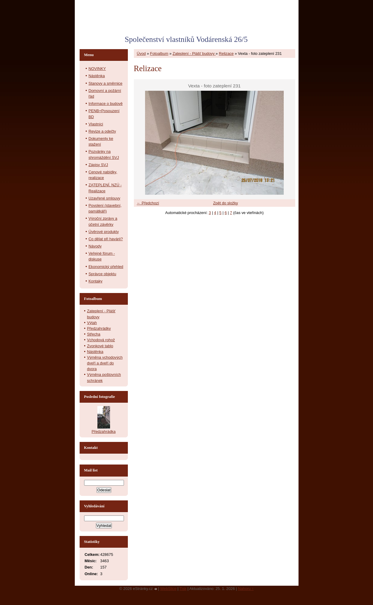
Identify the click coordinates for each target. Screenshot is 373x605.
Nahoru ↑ (246, 588)
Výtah (92, 322)
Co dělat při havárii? (106, 239)
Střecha (93, 334)
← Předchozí (148, 203)
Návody (95, 246)
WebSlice (168, 588)
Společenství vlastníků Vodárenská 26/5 (186, 39)
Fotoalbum (159, 53)
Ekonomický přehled (106, 266)
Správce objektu (102, 274)
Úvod (141, 53)
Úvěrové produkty (104, 231)
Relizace (226, 53)
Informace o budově (106, 103)
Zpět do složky (225, 203)
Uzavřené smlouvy (104, 198)
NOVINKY (97, 68)
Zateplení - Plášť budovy (194, 53)
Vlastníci (96, 124)
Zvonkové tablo (100, 346)
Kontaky (96, 281)
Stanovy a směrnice (105, 83)
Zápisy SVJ (98, 164)
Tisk (182, 588)
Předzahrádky (99, 328)
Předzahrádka (104, 431)
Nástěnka (97, 76)
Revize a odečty (102, 131)
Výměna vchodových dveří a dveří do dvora (105, 363)
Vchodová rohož (101, 340)
